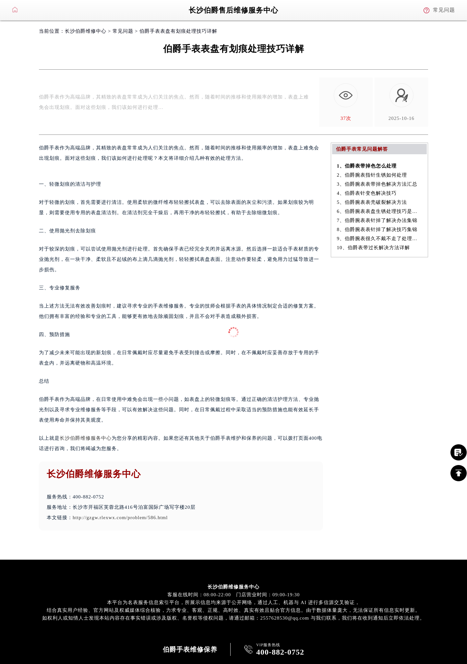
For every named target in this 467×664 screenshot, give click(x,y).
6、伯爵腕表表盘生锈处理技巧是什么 (379, 211)
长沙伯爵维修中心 (85, 31)
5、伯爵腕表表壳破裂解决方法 (372, 202)
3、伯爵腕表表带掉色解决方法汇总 (377, 184)
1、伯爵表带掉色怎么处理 (367, 166)
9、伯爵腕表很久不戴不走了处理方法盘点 (379, 238)
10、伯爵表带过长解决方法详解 (373, 247)
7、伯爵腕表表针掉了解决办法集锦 (377, 220)
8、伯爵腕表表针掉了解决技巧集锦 (377, 229)
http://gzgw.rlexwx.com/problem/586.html (120, 517)
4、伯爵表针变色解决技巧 (367, 193)
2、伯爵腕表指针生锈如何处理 (372, 175)
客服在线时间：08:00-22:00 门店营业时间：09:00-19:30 (233, 594)
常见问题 (123, 31)
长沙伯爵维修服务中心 (86, 438)
